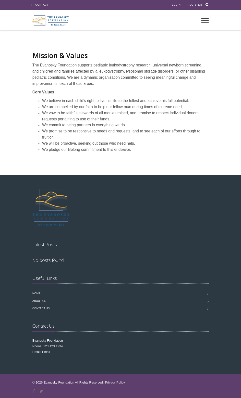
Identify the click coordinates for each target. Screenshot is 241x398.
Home (36, 293)
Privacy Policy (115, 382)
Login (176, 4)
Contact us (41, 308)
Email (46, 352)
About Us (39, 300)
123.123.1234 (53, 346)
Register (195, 4)
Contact (42, 4)
